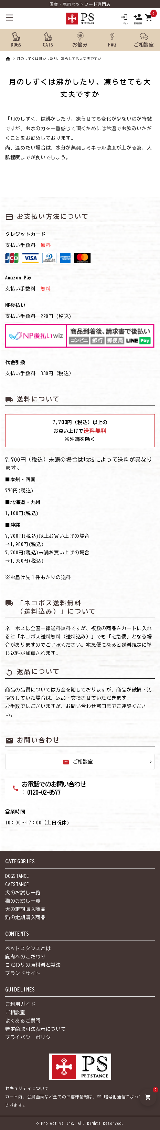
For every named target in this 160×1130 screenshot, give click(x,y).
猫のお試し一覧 (23, 900)
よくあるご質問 (23, 1020)
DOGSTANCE (17, 876)
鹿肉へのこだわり (25, 956)
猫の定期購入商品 (25, 917)
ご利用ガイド (20, 1004)
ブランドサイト (23, 973)
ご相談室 (78, 762)
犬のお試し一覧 (23, 892)
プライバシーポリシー (30, 1037)
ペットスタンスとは (28, 948)
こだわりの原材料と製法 (33, 965)
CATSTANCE (17, 884)
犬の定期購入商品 (25, 909)
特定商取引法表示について (35, 1029)
